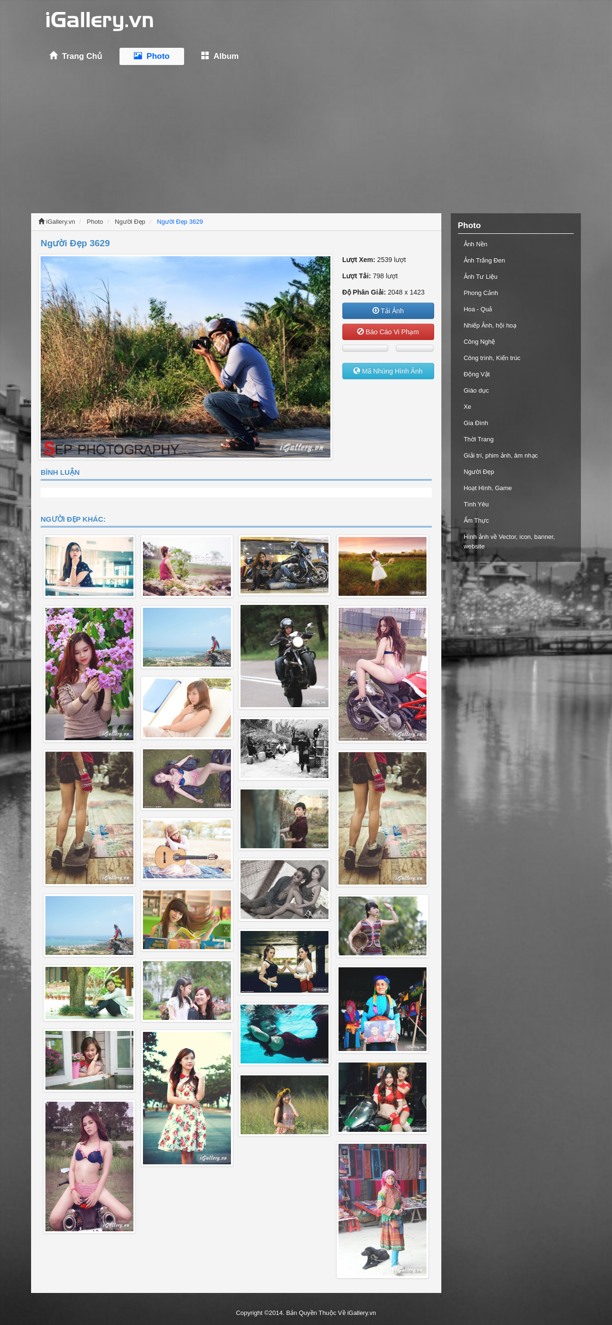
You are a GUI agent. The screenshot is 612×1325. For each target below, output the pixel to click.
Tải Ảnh (388, 311)
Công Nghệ (479, 341)
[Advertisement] (306, 139)
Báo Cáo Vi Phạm (388, 332)
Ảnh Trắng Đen (484, 260)
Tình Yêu (476, 504)
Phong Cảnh (481, 292)
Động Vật (477, 374)
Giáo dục (476, 390)
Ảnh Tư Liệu (481, 276)
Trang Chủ (75, 56)
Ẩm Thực (476, 520)
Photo (152, 56)
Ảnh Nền (476, 244)
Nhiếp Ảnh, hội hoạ (490, 325)
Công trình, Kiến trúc (492, 357)
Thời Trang (479, 439)
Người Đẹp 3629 (180, 221)
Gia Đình (476, 423)
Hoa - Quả (478, 309)
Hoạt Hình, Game (488, 488)
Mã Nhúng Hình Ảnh (387, 371)
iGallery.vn (56, 221)
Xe (467, 406)
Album (220, 56)
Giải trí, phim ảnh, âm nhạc (501, 455)
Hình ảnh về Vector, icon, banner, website (509, 541)
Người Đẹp (130, 221)
